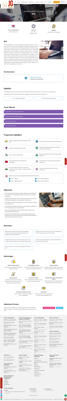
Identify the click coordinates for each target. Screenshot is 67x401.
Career (45, 2)
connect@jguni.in (33, 390)
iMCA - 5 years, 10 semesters (56, 339)
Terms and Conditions (27, 399)
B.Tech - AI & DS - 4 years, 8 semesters (41, 328)
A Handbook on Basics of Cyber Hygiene (45, 399)
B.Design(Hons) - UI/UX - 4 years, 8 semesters (26, 362)
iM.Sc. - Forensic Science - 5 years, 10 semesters (26, 322)
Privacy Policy (34, 399)
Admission (57, 2)
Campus (18, 2)
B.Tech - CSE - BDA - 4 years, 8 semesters (41, 351)
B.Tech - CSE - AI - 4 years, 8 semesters (41, 341)
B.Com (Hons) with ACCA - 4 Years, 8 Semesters (56, 323)
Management (6, 381)
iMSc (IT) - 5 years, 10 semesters (56, 336)
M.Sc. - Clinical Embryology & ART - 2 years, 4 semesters (26, 347)
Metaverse (36, 358)
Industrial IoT (36, 372)
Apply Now (65, 161)
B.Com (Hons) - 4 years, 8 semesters (56, 320)
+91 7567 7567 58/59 (50, 390)
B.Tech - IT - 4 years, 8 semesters (41, 324)
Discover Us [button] (37, 2)
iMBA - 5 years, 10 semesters (11, 323)
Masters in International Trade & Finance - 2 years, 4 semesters (11, 341)
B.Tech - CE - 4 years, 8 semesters (41, 337)
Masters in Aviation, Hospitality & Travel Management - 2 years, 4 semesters (56, 365)
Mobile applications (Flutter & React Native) (40, 362)
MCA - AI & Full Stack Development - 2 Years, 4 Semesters (56, 346)
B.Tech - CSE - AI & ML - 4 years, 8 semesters (41, 346)
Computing (6, 382)
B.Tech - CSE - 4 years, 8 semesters (41, 320)
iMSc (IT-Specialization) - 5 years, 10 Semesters (11, 368)
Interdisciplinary (7, 384)
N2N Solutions (60, 399)
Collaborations (31, 2)
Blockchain (36, 364)
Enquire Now (65, 257)
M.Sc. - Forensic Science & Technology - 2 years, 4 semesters (26, 342)
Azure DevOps (36, 375)
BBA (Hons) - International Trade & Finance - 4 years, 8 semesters (11, 334)
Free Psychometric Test (1, 383)
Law (4, 385)
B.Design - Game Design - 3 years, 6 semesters (26, 366)
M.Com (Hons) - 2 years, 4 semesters (56, 327)
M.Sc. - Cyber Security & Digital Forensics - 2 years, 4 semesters (26, 337)
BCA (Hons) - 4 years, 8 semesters (56, 334)
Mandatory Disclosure (33, 395)
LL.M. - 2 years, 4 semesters (11, 358)
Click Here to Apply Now (49, 307)
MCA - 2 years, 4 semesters (56, 342)
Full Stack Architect (37, 374)
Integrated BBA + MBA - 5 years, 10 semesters (56, 360)
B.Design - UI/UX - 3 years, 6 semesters (26, 358)
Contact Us (50, 2)
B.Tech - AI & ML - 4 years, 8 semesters (41, 333)
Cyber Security (36, 368)
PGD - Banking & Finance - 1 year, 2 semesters (10, 344)
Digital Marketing (37, 366)
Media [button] (42, 2)
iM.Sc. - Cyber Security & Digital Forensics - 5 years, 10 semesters (26, 326)
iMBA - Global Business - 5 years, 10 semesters (11, 326)
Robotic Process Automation (39, 370)
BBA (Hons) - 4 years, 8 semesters (11, 320)
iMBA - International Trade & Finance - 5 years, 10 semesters (11, 330)
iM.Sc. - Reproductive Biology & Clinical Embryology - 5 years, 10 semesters (26, 332)
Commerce (6, 379)
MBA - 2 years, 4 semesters (11, 338)
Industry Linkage (24, 2)
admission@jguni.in (33, 391)
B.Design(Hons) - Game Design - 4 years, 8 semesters (26, 370)
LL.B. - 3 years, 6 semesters (11, 360)
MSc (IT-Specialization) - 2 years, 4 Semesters (11, 372)
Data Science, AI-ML (37, 360)
